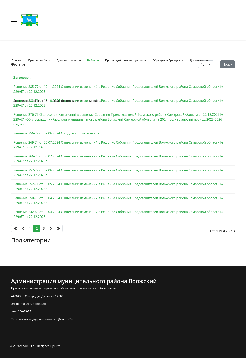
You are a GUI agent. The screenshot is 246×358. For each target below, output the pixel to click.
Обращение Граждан (166, 60)
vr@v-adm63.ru (36, 304)
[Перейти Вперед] (50, 228)
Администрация (67, 60)
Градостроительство (66, 100)
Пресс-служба (37, 60)
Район (91, 60)
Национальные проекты (27, 100)
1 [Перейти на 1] (30, 228)
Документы (197, 60)
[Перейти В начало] (15, 228)
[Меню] (14, 20)
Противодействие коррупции (124, 60)
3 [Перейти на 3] (44, 228)
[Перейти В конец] (58, 228)
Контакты (95, 100)
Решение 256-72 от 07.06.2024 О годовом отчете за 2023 (57, 133)
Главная (16, 60)
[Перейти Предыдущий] (23, 228)
